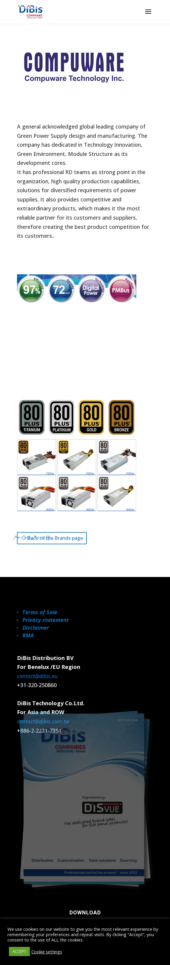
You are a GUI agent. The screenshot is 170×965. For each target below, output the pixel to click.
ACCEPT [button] (19, 951)
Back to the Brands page (55, 538)
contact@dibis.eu (37, 676)
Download (85, 912)
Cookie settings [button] (46, 951)
